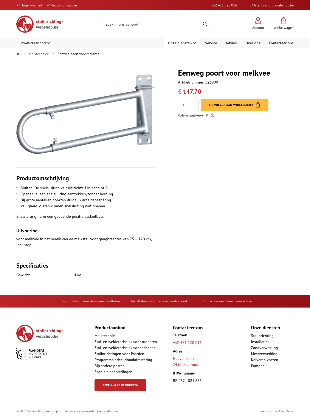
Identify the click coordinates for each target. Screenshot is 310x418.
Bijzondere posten (110, 365)
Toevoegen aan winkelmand (234, 104)
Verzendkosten (108, 411)
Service (211, 42)
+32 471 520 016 (224, 5)
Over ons (252, 42)
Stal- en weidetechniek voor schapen (125, 347)
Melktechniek (39, 54)
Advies (231, 42)
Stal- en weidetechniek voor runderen (126, 341)
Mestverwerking (264, 353)
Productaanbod (35, 42)
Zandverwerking (264, 347)
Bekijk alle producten (120, 385)
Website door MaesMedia (277, 411)
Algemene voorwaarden (80, 411)
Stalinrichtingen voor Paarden (119, 353)
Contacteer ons (281, 42)
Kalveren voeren (264, 359)
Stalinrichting (262, 335)
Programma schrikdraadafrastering (123, 359)
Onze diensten (182, 42)
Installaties (260, 341)
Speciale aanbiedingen (113, 371)
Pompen (258, 365)
